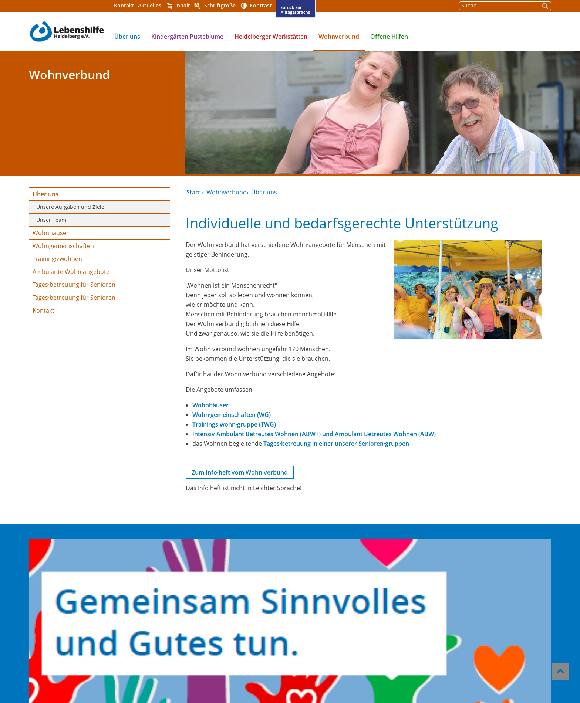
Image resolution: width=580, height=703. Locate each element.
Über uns (126, 37)
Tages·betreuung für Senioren (72, 285)
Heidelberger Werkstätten (269, 37)
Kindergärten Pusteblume (186, 37)
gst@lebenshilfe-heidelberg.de (469, 611)
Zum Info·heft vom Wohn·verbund (239, 472)
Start (192, 192)
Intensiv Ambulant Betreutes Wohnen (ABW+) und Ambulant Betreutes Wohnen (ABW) (313, 434)
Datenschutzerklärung (325, 603)
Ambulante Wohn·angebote (69, 272)
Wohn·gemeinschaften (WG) (231, 415)
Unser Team (50, 219)
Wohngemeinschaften (61, 246)
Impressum (308, 593)
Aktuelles (148, 5)
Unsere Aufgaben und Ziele (69, 206)
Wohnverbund (337, 37)
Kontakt (122, 5)
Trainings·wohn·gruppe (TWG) (233, 424)
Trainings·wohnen (56, 259)
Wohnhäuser (49, 233)
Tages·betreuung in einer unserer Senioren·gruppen (335, 443)
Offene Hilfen (388, 37)
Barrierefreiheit (315, 583)
